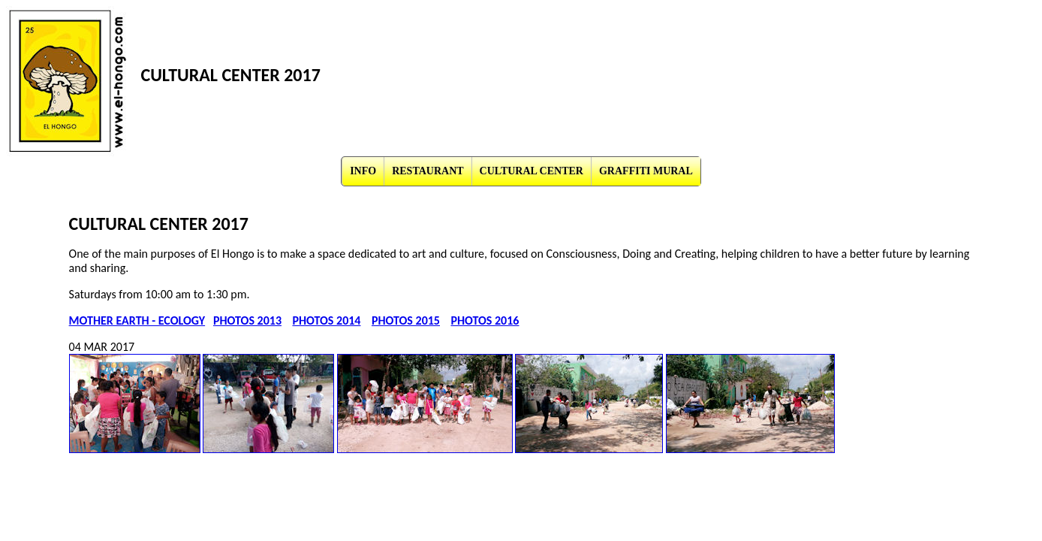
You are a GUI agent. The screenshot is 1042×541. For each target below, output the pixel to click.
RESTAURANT (427, 171)
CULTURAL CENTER (531, 171)
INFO (363, 171)
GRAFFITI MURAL (646, 171)
